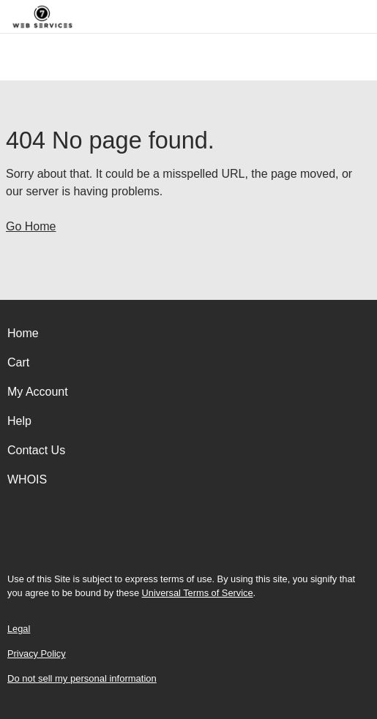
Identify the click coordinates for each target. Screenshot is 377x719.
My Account (37, 391)
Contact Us (36, 450)
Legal (18, 628)
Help (19, 421)
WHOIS (27, 479)
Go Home (31, 226)
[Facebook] (189, 539)
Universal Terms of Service (197, 592)
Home (23, 333)
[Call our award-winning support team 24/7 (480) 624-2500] (342, 16)
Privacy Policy (36, 653)
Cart (18, 362)
